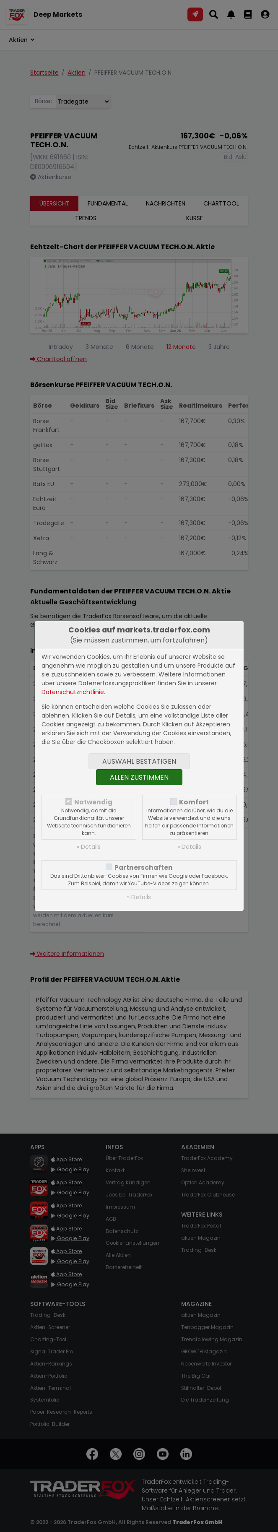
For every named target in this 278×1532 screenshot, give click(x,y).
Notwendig (93, 802)
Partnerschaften (143, 867)
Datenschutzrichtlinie (73, 692)
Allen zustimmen (139, 777)
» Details (89, 847)
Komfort (194, 802)
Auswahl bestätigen (139, 761)
